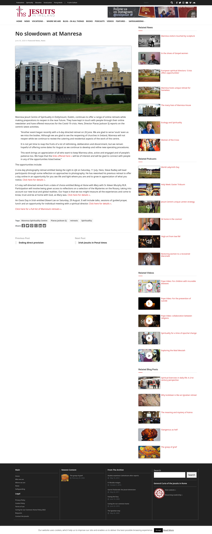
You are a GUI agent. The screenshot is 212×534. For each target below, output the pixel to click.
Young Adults (58, 3)
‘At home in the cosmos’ (171, 219)
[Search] (156, 2)
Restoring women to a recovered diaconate (175, 255)
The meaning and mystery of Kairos (177, 412)
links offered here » (62, 155)
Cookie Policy (20, 503)
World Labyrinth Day (170, 167)
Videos (110, 21)
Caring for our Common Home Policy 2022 (30, 510)
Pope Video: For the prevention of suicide (176, 299)
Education (38, 3)
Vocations (38, 21)
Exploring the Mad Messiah (173, 350)
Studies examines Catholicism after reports (123, 475)
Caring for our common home (118, 504)
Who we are (19, 479)
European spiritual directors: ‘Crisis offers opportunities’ (176, 71)
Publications (20, 3)
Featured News (34, 40)
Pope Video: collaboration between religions (176, 316)
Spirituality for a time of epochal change (179, 333)
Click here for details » (34, 179)
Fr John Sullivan (72, 3)
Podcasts (100, 21)
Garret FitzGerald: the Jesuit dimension (122, 490)
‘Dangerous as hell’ (169, 429)
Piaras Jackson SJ (59, 220)
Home (19, 21)
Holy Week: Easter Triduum (173, 184)
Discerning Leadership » (174, 495)
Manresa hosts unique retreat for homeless (176, 89)
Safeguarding (137, 21)
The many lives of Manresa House (176, 105)
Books (89, 21)
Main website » (170, 490)
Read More (168, 530)
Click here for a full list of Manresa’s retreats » (38, 208)
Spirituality (29, 3)
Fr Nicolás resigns (114, 483)
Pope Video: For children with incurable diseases (178, 282)
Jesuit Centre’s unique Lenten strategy (178, 201)
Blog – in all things (73, 21)
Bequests (18, 513)
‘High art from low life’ (171, 236)
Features (121, 21)
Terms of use (19, 506)
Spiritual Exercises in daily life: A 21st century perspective (177, 378)
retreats (74, 220)
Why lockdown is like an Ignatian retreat (179, 395)
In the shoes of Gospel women (174, 53)
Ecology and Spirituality (171, 122)
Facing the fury (113, 497)
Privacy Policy (20, 500)
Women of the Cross (170, 140)
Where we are (54, 21)
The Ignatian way (114, 511)
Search (157, 470)
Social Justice (48, 3)
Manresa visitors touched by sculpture (178, 36)
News (27, 21)
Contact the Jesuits (22, 516)
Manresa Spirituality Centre (34, 220)
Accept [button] (158, 530)
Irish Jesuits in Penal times (92, 242)
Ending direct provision (31, 242)
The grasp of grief (169, 447)
